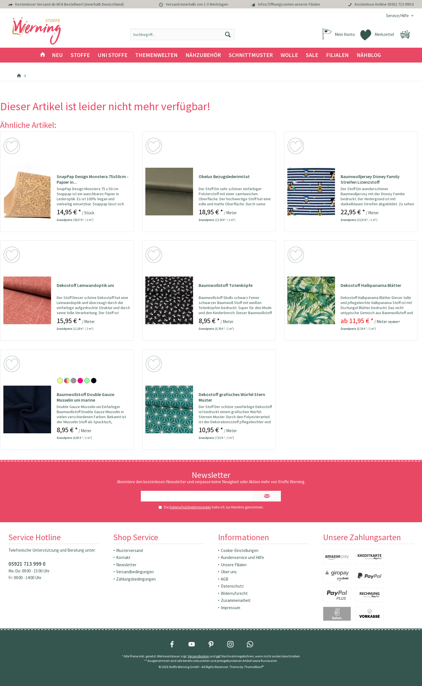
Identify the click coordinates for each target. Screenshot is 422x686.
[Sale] (312, 55)
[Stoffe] (80, 55)
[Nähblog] (369, 55)
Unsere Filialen (234, 564)
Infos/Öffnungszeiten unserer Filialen (289, 4)
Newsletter (126, 564)
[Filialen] (337, 55)
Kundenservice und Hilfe (242, 557)
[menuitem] (398, 15)
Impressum (230, 607)
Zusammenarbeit (236, 600)
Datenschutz (232, 586)
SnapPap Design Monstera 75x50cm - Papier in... (93, 179)
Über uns (229, 571)
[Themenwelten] (156, 55)
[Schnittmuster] (251, 55)
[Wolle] (289, 55)
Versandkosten (198, 656)
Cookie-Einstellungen (239, 550)
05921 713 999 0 (400, 4)
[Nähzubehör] (203, 55)
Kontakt (123, 557)
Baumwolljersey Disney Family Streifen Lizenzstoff (370, 179)
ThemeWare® (253, 667)
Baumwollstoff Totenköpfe (226, 285)
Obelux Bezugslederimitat (224, 176)
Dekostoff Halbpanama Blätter (371, 285)
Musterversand (129, 550)
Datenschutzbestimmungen (190, 507)
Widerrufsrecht (234, 593)
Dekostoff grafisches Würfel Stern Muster (232, 397)
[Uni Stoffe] (112, 55)
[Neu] (57, 55)
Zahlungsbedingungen (136, 579)
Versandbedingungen (135, 571)
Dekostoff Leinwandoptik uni (85, 285)
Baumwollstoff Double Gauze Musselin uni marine (85, 397)
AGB (224, 579)
